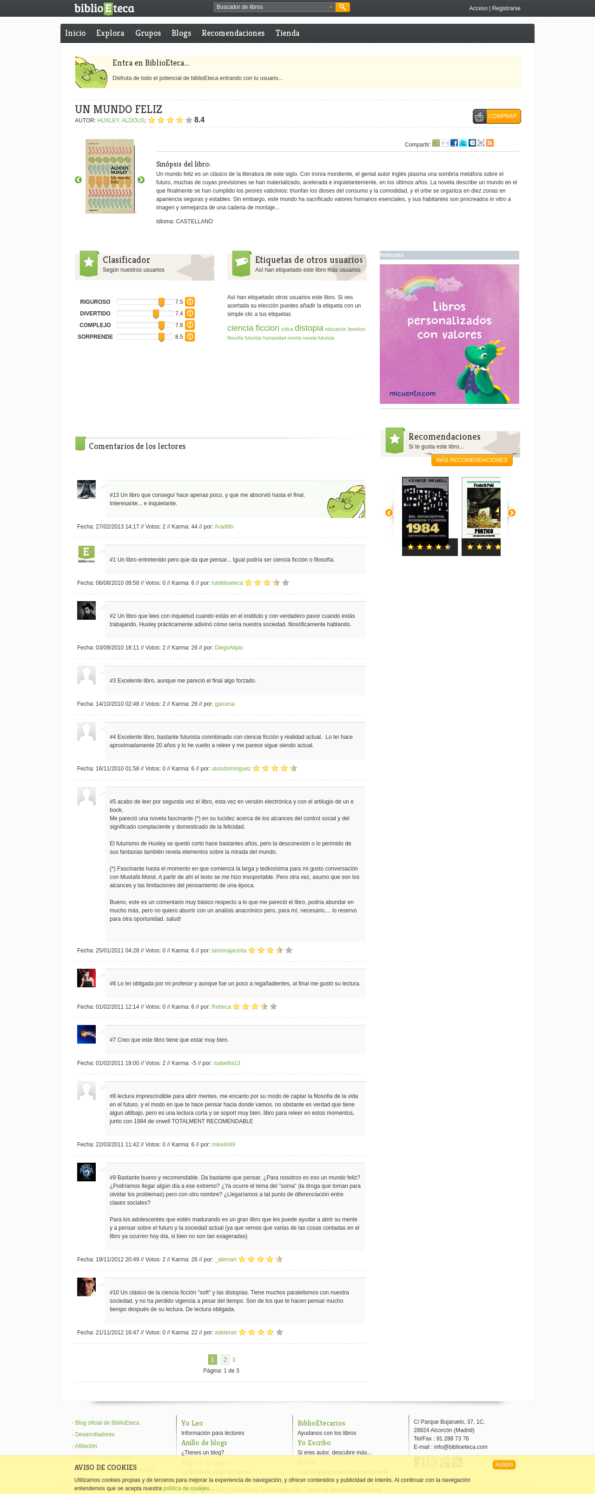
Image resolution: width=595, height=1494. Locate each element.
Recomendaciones (233, 32)
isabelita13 (227, 1063)
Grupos (148, 32)
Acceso (478, 8)
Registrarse (506, 8)
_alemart (226, 1259)
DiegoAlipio (229, 647)
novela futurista (318, 338)
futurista (253, 338)
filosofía (235, 338)
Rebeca (221, 1007)
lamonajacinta (229, 950)
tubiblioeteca (227, 583)
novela (294, 338)
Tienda (287, 32)
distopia (309, 328)
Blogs (181, 32)
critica (287, 329)
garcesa (225, 704)
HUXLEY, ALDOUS (121, 120)
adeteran (226, 1332)
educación (335, 329)
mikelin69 (224, 1144)
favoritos (356, 329)
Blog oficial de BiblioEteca (107, 1423)
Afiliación (86, 1446)
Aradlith (224, 526)
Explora (110, 32)
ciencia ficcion (253, 328)
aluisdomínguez (231, 768)
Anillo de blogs (204, 1442)
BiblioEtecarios (321, 1423)
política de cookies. (187, 1488)
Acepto (504, 1464)
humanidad (274, 338)
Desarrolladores (95, 1434)
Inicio (75, 32)
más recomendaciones (472, 460)
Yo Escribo (314, 1442)
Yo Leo (192, 1423)
